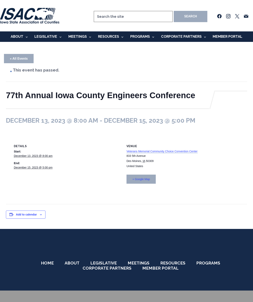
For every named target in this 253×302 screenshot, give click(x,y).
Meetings (77, 36)
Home (47, 263)
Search (190, 16)
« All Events (19, 58)
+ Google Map (141, 179)
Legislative (45, 36)
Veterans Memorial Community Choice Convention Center (162, 151)
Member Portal (227, 36)
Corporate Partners (181, 36)
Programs (140, 36)
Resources (108, 36)
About (17, 36)
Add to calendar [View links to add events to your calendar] (26, 214)
